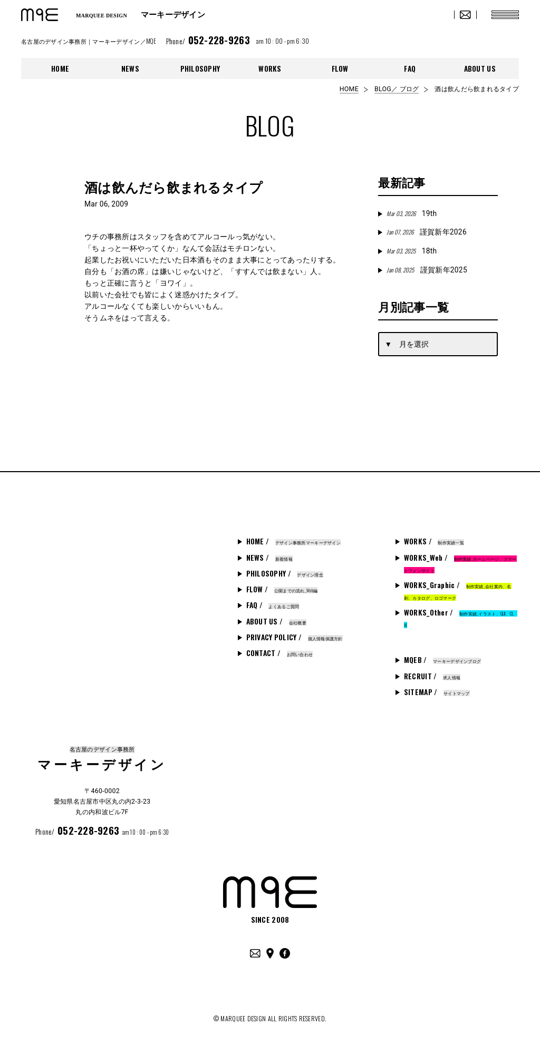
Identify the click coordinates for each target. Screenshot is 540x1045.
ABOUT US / (276, 621)
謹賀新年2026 (426, 232)
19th (412, 213)
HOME (60, 68)
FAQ (410, 68)
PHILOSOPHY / (284, 573)
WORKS (269, 68)
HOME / (293, 541)
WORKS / (434, 541)
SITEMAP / (437, 692)
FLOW (340, 68)
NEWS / (269, 557)
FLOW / (282, 589)
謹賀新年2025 (427, 270)
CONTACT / (279, 653)
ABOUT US (480, 68)
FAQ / (273, 605)
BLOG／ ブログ (396, 89)
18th (412, 251)
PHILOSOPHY (200, 68)
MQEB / (442, 660)
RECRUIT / (432, 676)
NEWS (130, 68)
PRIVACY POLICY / (294, 637)
